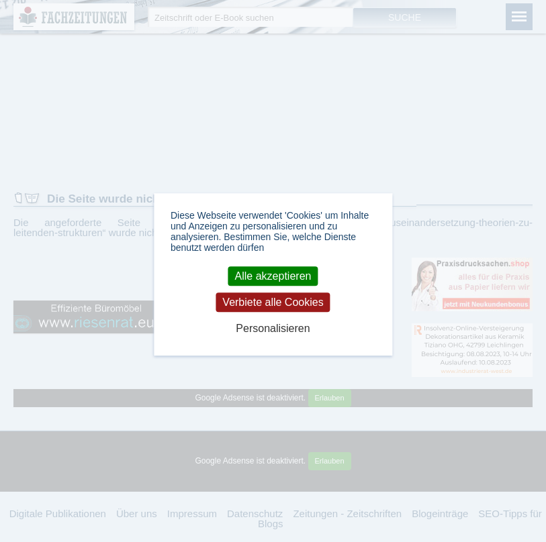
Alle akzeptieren (273, 276)
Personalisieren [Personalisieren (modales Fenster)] (273, 329)
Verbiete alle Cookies (272, 302)
